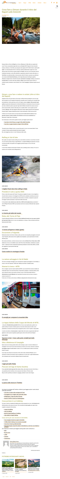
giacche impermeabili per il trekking (12, 413)
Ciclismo (6, 436)
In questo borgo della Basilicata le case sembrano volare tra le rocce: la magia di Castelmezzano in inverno (33, 469)
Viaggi (25, 2)
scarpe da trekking (8, 409)
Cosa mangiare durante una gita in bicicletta (14, 420)
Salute (34, 2)
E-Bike (29, 2)
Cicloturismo (7, 438)
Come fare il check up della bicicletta (12, 423)
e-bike (5, 434)
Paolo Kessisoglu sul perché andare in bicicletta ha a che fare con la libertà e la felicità (21, 426)
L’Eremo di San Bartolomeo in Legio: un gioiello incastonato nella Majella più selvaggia (21, 470)
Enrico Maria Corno (5, 15)
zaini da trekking (8, 411)
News (45, 2)
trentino (13, 476)
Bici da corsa (7, 432)
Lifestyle (40, 2)
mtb (10, 476)
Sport (20, 2)
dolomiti (7, 476)
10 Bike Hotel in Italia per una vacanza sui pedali (15, 421)
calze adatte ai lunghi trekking (11, 415)
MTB (5, 430)
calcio (4, 476)
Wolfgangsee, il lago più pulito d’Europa (13, 396)
